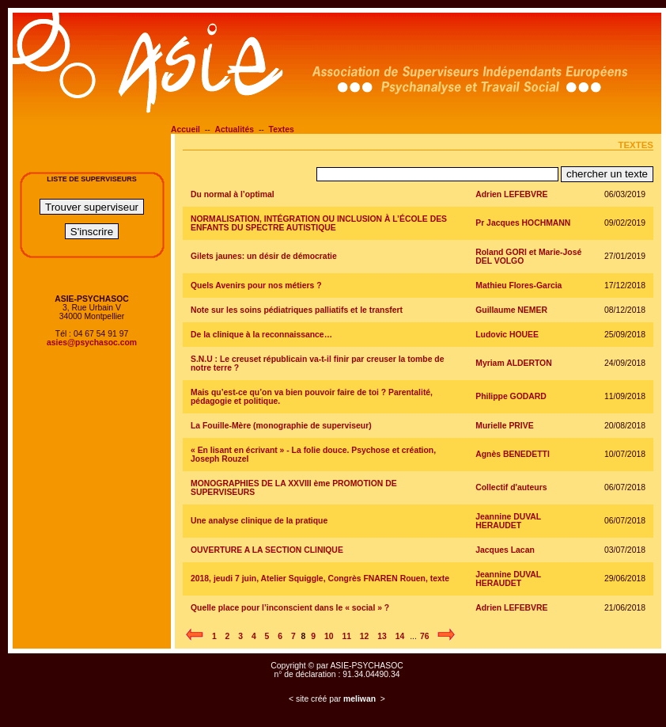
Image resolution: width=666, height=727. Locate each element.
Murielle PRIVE (504, 425)
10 (329, 636)
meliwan (359, 699)
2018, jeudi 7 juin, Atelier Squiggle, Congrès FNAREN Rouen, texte (320, 578)
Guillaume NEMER (511, 310)
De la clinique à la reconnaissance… (261, 334)
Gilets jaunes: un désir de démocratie (264, 256)
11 (346, 636)
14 (400, 636)
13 (382, 636)
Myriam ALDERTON (513, 363)
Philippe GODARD (510, 396)
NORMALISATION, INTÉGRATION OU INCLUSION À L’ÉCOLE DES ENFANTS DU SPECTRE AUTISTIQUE (319, 223)
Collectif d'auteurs (511, 487)
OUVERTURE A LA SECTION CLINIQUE (267, 550)
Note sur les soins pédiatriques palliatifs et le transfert (297, 310)
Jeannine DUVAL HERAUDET (508, 521)
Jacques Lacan (505, 550)
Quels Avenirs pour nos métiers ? (256, 285)
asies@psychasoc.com (92, 342)
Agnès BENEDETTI (512, 454)
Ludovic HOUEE (507, 334)
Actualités (234, 129)
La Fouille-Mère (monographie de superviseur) (281, 425)
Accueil (185, 129)
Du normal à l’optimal (232, 194)
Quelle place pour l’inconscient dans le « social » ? (290, 607)
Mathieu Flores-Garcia (518, 285)
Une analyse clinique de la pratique (259, 520)
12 (364, 636)
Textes (281, 129)
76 (424, 636)
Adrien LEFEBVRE (511, 194)
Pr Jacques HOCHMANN (522, 223)
